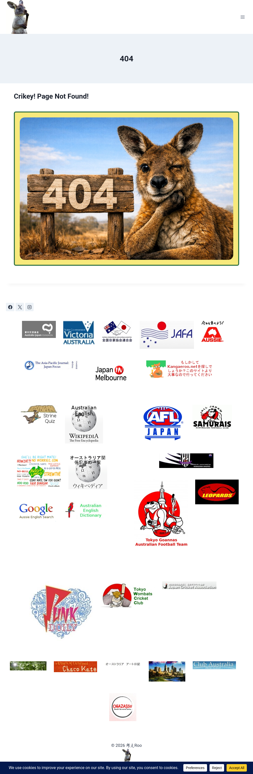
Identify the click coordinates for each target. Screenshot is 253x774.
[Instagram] (29, 307)
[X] (20, 307)
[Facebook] (10, 307)
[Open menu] (242, 17)
